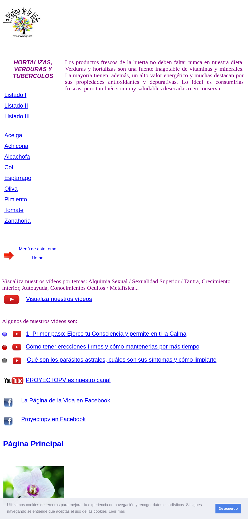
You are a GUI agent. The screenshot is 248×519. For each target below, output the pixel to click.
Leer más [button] (117, 511)
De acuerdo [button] (228, 508)
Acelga (13, 135)
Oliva (11, 188)
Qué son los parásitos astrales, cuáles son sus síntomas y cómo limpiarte (121, 359)
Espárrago (17, 178)
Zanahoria (17, 220)
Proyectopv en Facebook (53, 419)
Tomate (14, 210)
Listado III (17, 116)
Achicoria (16, 146)
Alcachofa (17, 156)
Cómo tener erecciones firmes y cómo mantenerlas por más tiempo (112, 346)
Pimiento (15, 199)
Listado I (15, 95)
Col (8, 167)
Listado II (16, 105)
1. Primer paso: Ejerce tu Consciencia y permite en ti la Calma (106, 333)
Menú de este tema (37, 249)
